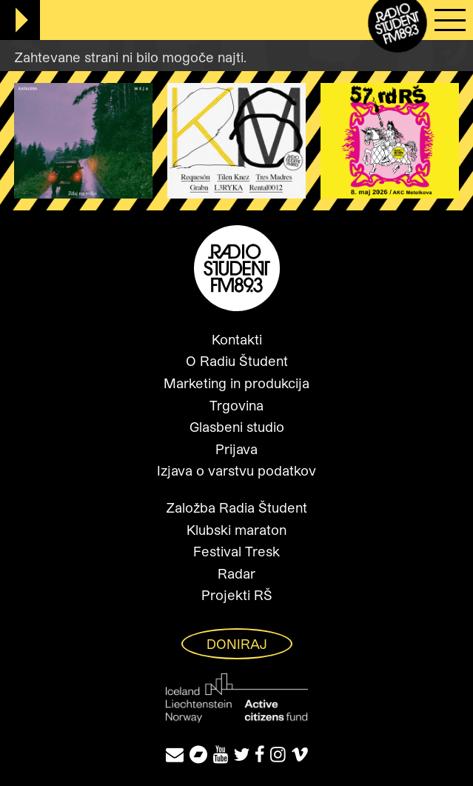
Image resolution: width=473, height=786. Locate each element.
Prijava (236, 449)
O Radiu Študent (237, 361)
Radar (236, 573)
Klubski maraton (236, 530)
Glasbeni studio (236, 427)
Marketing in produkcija (236, 383)
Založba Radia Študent (236, 507)
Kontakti (237, 339)
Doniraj (237, 644)
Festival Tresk (236, 551)
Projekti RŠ (236, 595)
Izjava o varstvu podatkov (236, 470)
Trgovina (236, 405)
